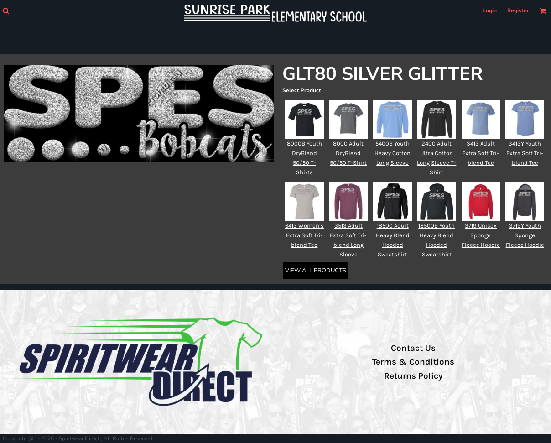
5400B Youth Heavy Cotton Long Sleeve (392, 153)
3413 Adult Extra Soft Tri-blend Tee (480, 153)
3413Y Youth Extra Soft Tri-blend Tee (524, 153)
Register (518, 10)
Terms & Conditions (413, 362)
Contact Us (413, 348)
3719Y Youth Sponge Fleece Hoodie (525, 235)
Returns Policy (413, 376)
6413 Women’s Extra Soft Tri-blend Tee (304, 235)
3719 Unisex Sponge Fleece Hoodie (481, 235)
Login (490, 10)
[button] (5, 10)
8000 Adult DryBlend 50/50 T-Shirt (348, 153)
